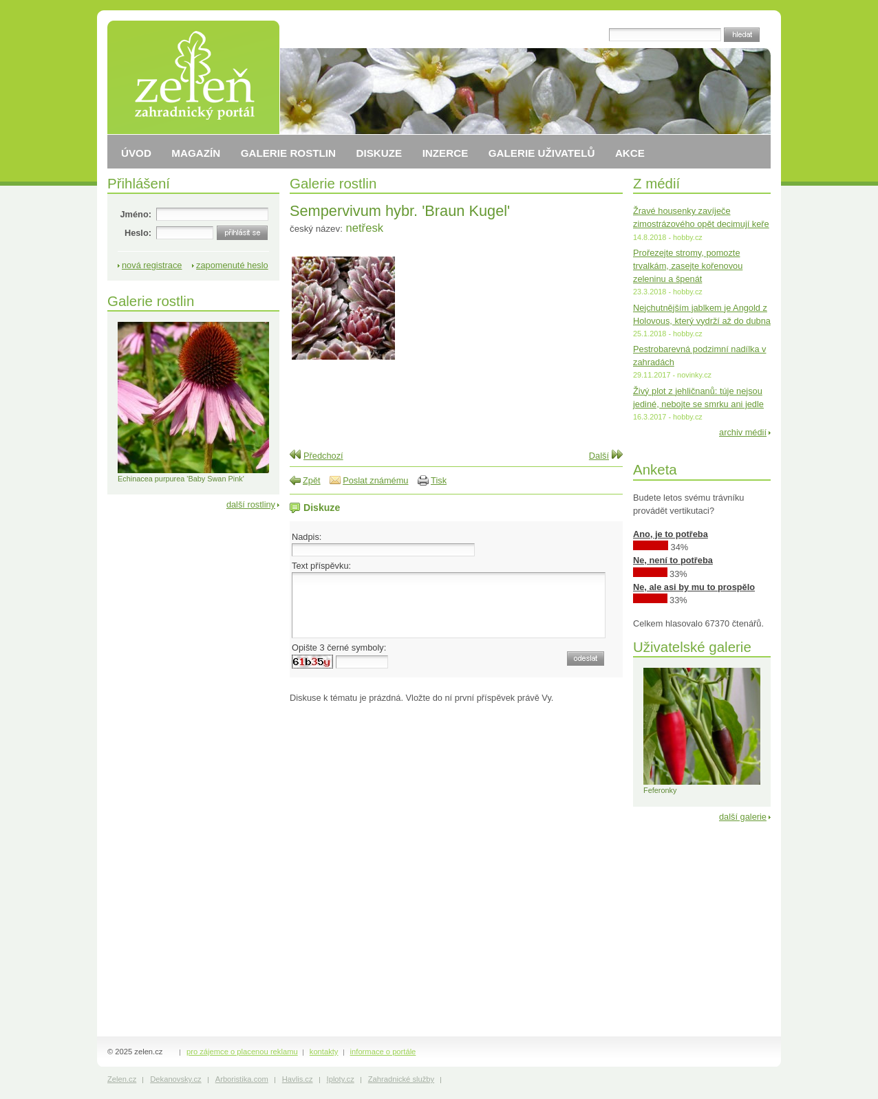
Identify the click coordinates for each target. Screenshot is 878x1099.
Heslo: (138, 233)
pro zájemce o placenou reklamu (242, 1051)
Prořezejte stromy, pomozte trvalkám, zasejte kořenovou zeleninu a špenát (687, 266)
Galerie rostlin (333, 183)
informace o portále (383, 1051)
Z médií (656, 183)
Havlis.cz (297, 1079)
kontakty (324, 1051)
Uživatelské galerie (692, 647)
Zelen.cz (121, 1079)
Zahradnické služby (401, 1079)
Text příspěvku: (321, 566)
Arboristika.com (241, 1079)
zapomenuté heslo (232, 265)
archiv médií (743, 432)
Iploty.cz (340, 1079)
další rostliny (250, 504)
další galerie (743, 817)
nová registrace (152, 265)
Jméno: (135, 214)
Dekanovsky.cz (175, 1079)
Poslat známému (375, 480)
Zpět (312, 480)
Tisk (439, 480)
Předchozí (323, 455)
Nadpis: (306, 537)
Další (599, 455)
